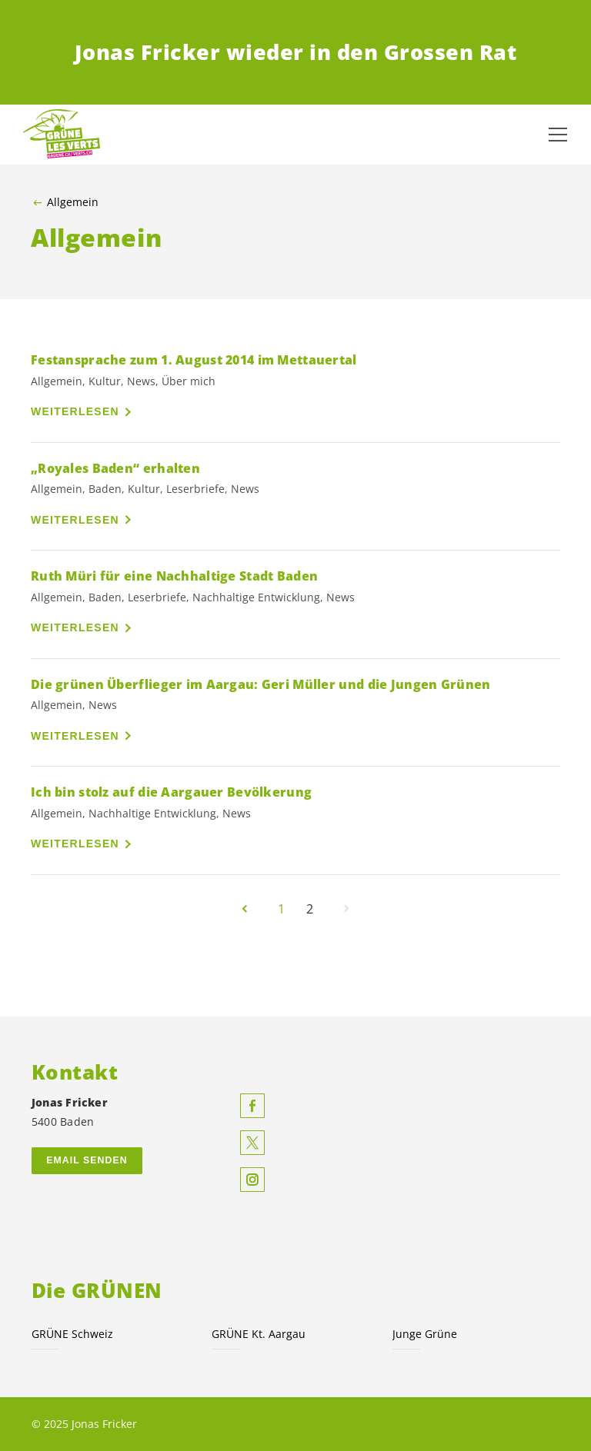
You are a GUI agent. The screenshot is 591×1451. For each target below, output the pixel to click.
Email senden (86, 1160)
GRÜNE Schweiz (72, 1333)
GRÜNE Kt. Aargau (259, 1333)
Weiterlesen (75, 411)
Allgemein (72, 202)
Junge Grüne (424, 1333)
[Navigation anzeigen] (558, 134)
